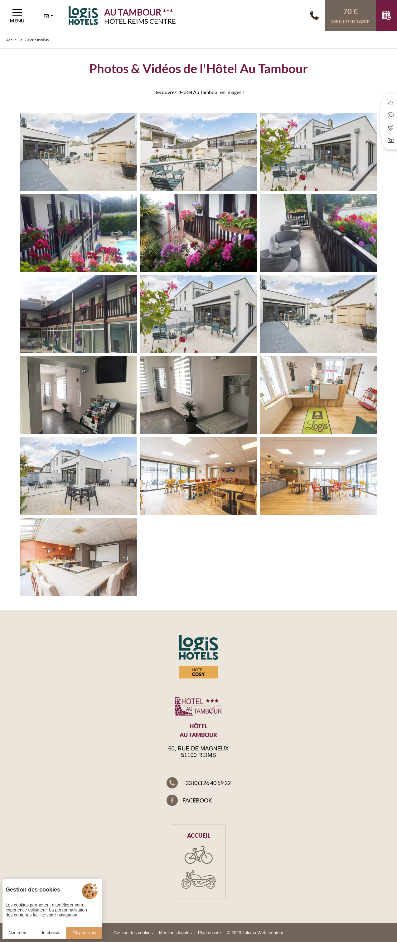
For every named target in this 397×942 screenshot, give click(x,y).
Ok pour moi (84, 932)
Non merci (18, 932)
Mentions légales (175, 932)
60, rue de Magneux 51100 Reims (198, 751)
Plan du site (209, 932)
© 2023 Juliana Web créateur (255, 932)
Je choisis (50, 932)
